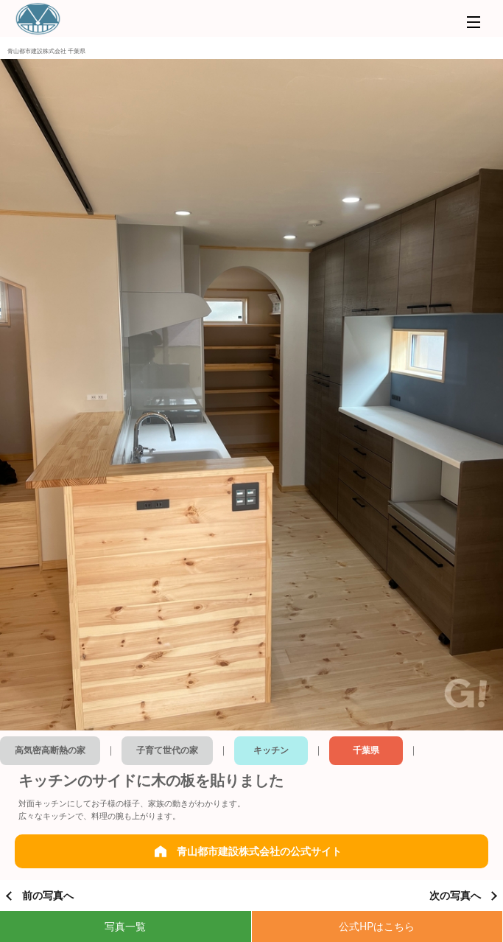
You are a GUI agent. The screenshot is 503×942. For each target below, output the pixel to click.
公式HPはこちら (377, 926)
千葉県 (366, 750)
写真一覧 (125, 926)
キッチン (271, 750)
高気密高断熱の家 (50, 750)
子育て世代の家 (167, 750)
